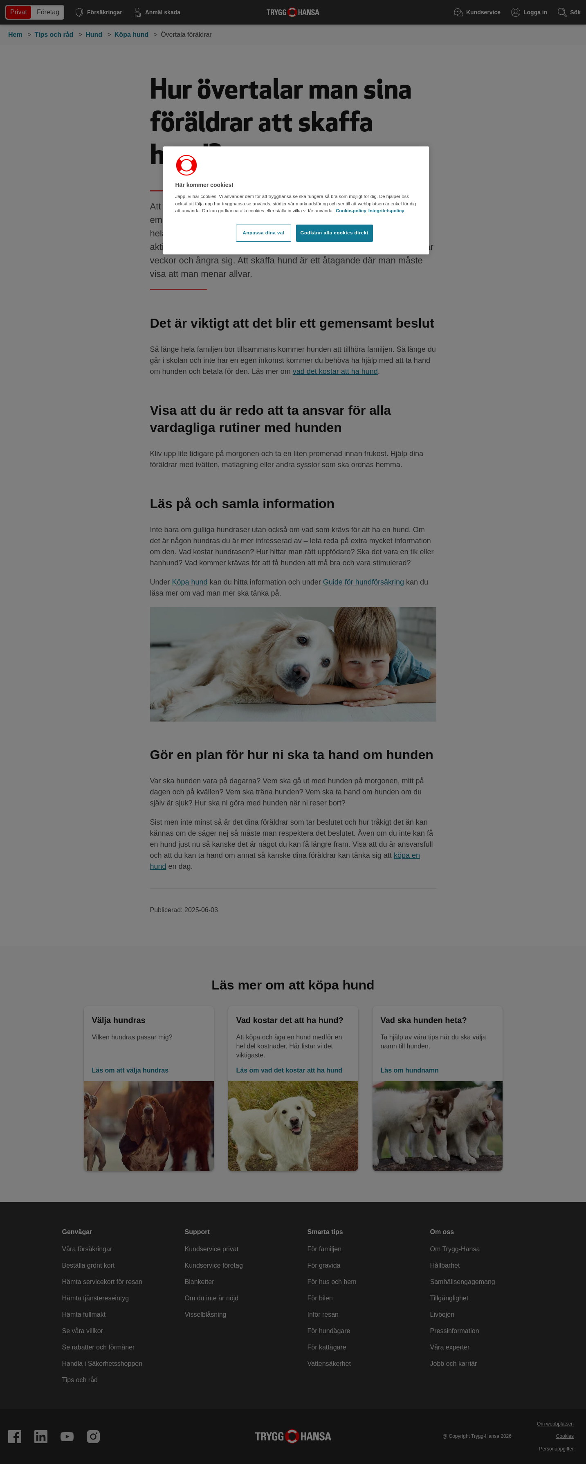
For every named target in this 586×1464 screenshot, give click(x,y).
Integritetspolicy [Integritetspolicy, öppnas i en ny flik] (386, 210)
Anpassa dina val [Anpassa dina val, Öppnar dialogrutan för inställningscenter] (264, 232)
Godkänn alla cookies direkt (334, 232)
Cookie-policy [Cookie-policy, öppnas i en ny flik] (351, 210)
